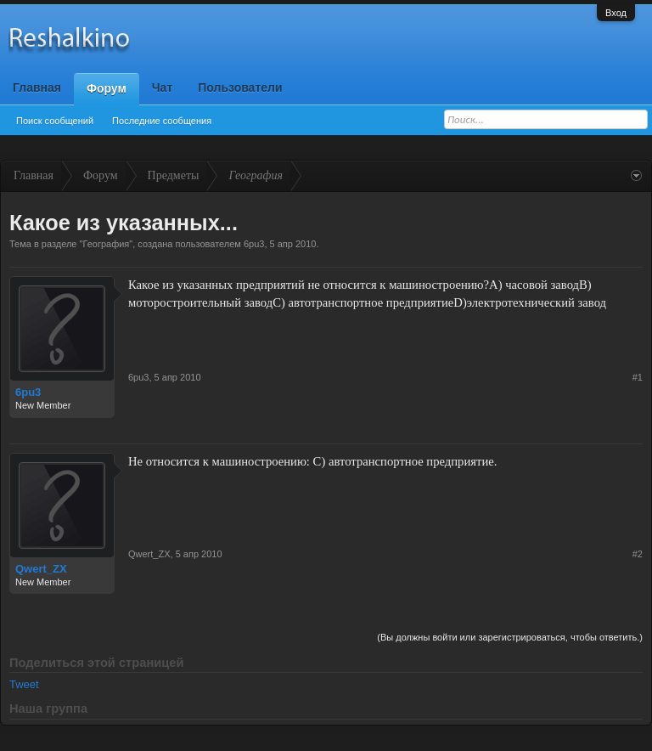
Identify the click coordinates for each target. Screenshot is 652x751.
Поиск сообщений (54, 121)
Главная (37, 87)
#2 (637, 554)
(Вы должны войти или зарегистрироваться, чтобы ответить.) (510, 637)
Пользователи (240, 87)
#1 (637, 377)
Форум (106, 88)
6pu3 (254, 244)
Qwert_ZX (41, 568)
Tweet (24, 684)
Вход (616, 13)
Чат (162, 87)
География (105, 244)
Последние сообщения (161, 121)
